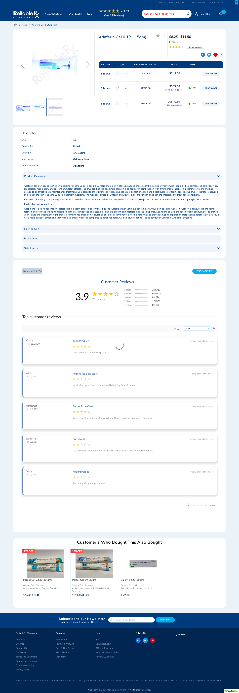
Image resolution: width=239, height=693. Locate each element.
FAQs (184, 2)
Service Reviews (104, 643)
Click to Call (198, 2)
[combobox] (165, 14)
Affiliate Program (104, 648)
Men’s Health (62, 652)
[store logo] (26, 13)
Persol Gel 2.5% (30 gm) (37, 580)
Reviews (32, 271)
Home (15, 25)
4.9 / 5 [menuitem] (126, 11)
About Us (20, 639)
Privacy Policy (22, 669)
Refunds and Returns (26, 661)
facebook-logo (138, 640)
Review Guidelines (105, 656)
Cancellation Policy (25, 665)
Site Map (20, 643)
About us (173, 2)
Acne (24, 25)
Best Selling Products (66, 648)
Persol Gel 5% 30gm (84, 580)
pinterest (152, 640)
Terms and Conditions (26, 656)
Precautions (31, 239)
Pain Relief (61, 656)
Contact (160, 2)
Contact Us (21, 648)
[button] (22, 65)
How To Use (31, 229)
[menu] (86, 15)
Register (211, 13)
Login (201, 13)
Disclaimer (21, 652)
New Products (63, 639)
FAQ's (99, 639)
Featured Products (65, 643)
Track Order (216, 2)
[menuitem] (75, 15)
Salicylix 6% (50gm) (132, 580)
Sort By (176, 329)
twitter (145, 640)
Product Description (36, 176)
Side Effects (31, 248)
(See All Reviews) (115, 15)
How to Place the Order (107, 652)
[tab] (122, 177)
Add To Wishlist (158, 36)
